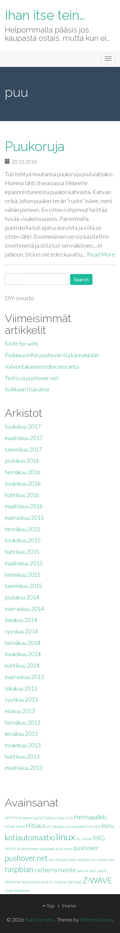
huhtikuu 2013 (22, 756)
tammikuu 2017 (23, 449)
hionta (20, 826)
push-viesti (64, 849)
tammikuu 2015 (23, 585)
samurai (82, 871)
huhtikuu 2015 (22, 551)
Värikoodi (75, 882)
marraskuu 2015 (24, 517)
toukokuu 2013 (23, 745)
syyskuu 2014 (21, 631)
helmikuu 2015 (22, 574)
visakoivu (60, 882)
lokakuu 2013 (21, 688)
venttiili (46, 882)
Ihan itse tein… (45, 15)
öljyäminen (22, 890)
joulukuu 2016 (22, 460)
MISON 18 (12, 849)
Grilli (69, 818)
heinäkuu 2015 (22, 528)
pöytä (72, 859)
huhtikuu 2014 (22, 665)
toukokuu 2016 (23, 483)
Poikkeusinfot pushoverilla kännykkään (52, 354)
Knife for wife (21, 343)
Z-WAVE (97, 880)
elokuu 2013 (20, 710)
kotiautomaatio (30, 837)
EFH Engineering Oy (27, 818)
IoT (49, 826)
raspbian (19, 869)
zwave (9, 890)
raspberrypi (105, 859)
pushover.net (26, 858)
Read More (101, 254)
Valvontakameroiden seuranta (42, 366)
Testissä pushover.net (32, 377)
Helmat (10, 826)
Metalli (87, 839)
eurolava (58, 818)
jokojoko (58, 826)
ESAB (47, 818)
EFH (8, 818)
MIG (99, 838)
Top (48, 905)
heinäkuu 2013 (22, 722)
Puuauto (61, 859)
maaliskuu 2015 (24, 563)
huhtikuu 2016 (22, 494)
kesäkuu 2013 (21, 733)
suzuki (102, 871)
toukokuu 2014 (23, 653)
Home (69, 905)
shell (92, 871)
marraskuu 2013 (24, 676)
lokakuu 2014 (21, 619)
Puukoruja (35, 146)
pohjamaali (47, 849)
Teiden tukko (30, 882)
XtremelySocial (96, 919)
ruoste (67, 869)
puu (51, 859)
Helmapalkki (90, 817)
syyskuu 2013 (21, 699)
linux (65, 836)
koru (107, 825)
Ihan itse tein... (40, 919)
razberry (45, 869)
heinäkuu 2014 (22, 642)
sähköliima (12, 882)
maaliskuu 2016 (24, 506)
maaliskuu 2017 (24, 437)
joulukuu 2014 (22, 597)
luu (78, 839)
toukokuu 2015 (23, 540)
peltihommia (30, 849)
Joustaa (71, 826)
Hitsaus (36, 825)
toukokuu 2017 (23, 426)
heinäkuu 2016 (22, 471)
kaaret (81, 826)
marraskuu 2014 (24, 608)
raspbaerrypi (86, 859)
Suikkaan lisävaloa (27, 389)
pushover (86, 847)
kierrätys (93, 826)
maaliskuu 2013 (24, 767)
